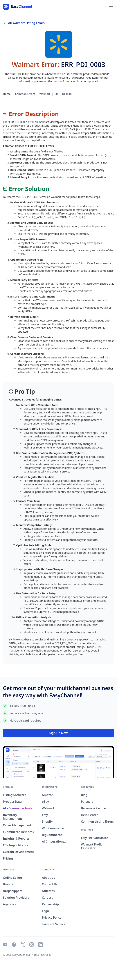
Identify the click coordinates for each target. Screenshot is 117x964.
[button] (110, 6)
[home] (17, 7)
